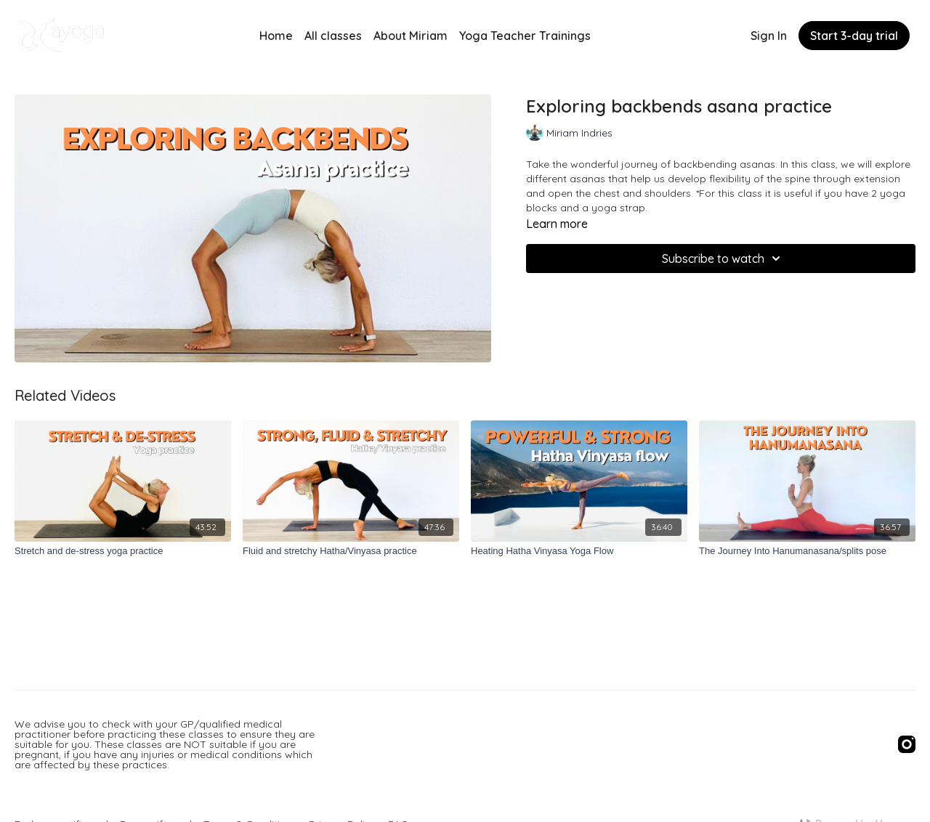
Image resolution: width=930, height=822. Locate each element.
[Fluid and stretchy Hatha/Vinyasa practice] (351, 551)
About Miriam (410, 35)
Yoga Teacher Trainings (525, 35)
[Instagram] (906, 744)
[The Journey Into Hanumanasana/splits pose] (807, 551)
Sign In (769, 35)
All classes (333, 35)
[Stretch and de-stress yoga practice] (123, 551)
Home (276, 35)
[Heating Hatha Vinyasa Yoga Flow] (579, 551)
